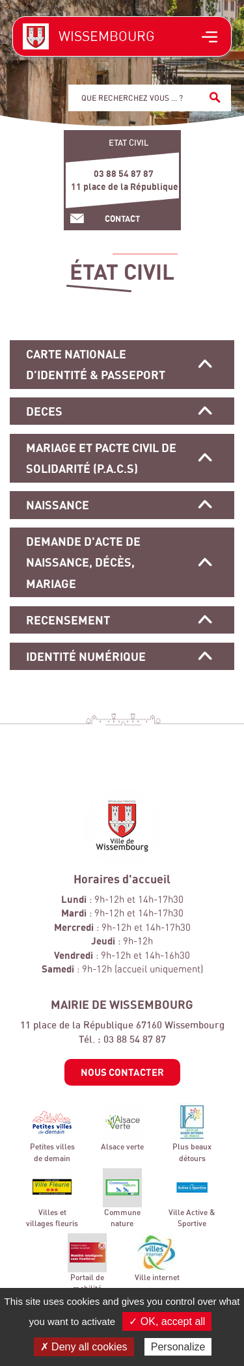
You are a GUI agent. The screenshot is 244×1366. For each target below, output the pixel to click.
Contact (122, 218)
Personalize (178, 1346)
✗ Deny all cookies (84, 1346)
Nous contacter (122, 1072)
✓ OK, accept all (167, 1321)
